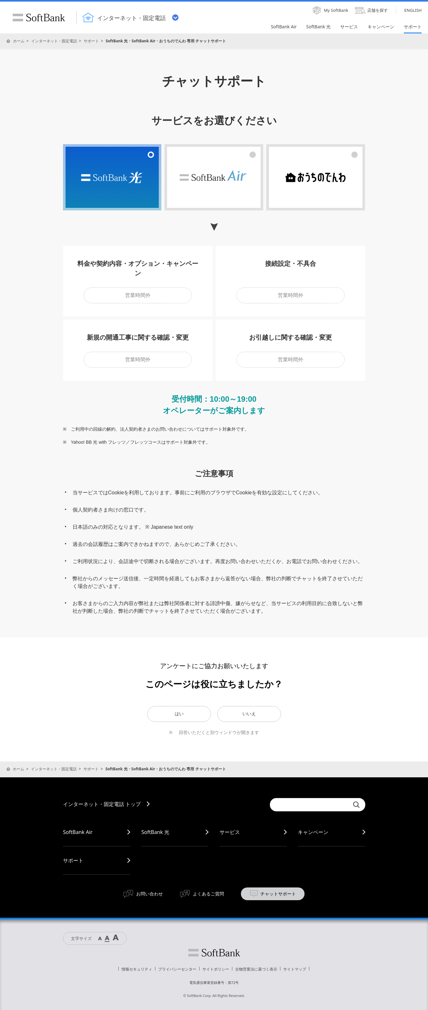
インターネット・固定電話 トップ (102, 804)
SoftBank (39, 17)
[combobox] (309, 804)
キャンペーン (313, 832)
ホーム (19, 41)
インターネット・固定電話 (54, 41)
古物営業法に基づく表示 (256, 969)
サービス (230, 832)
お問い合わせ (149, 894)
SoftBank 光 (155, 832)
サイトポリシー (215, 969)
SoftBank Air (78, 832)
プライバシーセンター (177, 969)
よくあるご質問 (208, 894)
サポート (91, 41)
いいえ (249, 713)
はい (179, 713)
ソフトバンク (214, 952)
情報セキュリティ (137, 969)
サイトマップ (294, 969)
